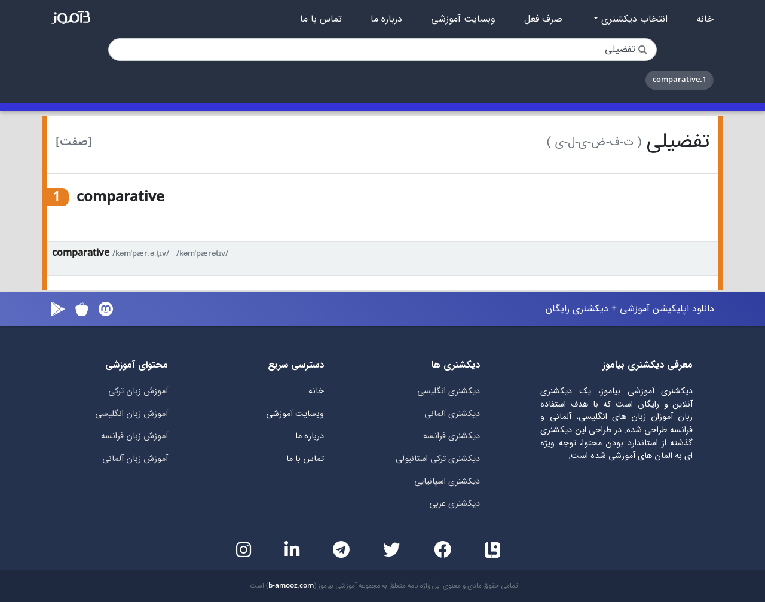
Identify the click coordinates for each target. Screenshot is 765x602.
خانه (705, 19)
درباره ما (386, 19)
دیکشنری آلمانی (452, 414)
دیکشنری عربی (454, 504)
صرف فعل (543, 19)
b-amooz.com (291, 585)
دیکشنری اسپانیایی (447, 481)
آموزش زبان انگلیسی (131, 414)
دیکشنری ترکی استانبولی (438, 459)
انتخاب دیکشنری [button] (633, 19)
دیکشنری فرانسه (451, 436)
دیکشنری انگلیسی (448, 391)
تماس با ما (321, 19)
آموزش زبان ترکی (138, 391)
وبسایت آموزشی (463, 19)
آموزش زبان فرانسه (134, 436)
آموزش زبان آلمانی (135, 459)
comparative (80, 253)
